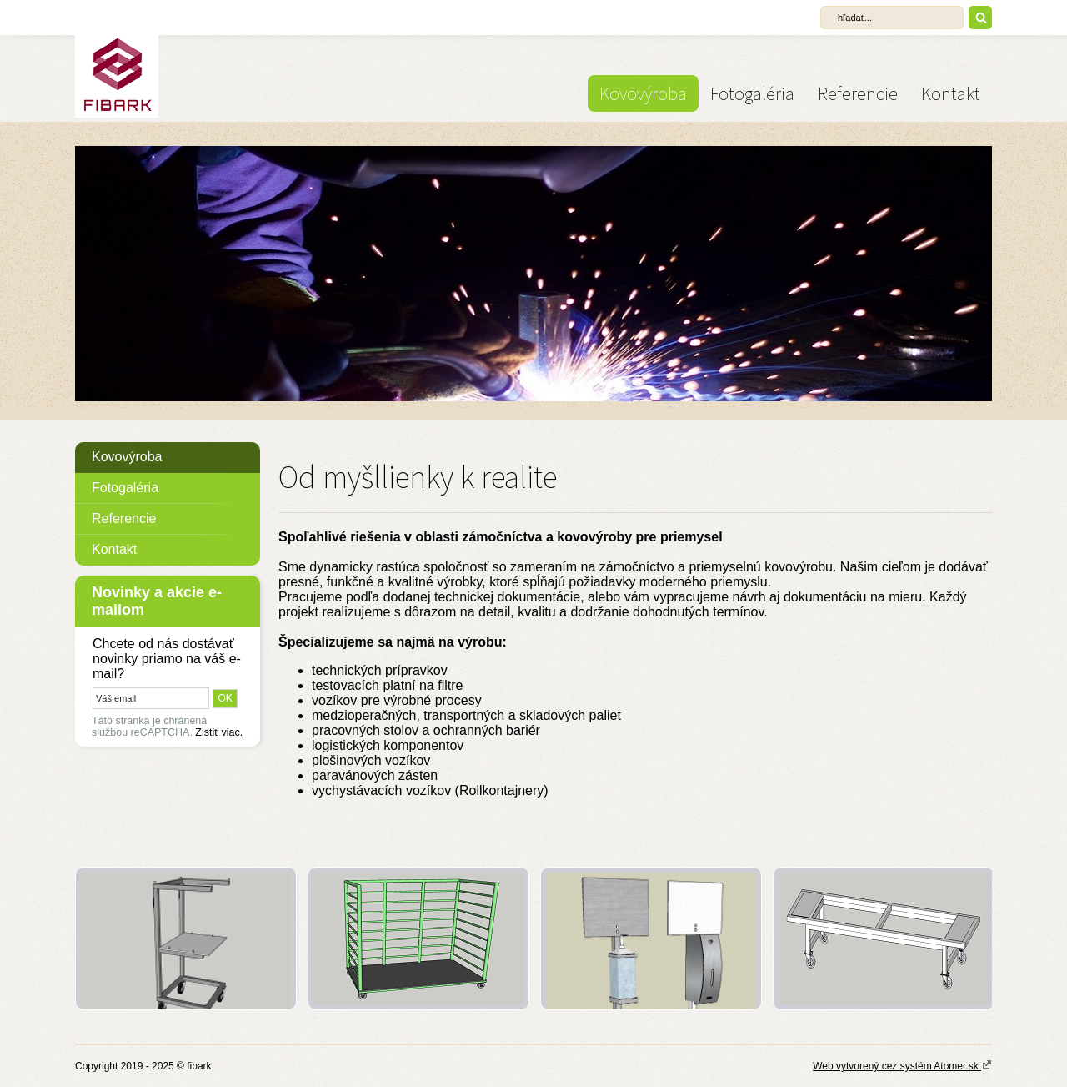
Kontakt (950, 93)
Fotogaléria (752, 93)
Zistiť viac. (219, 732)
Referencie (858, 93)
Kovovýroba (643, 93)
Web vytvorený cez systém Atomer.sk (902, 1065)
